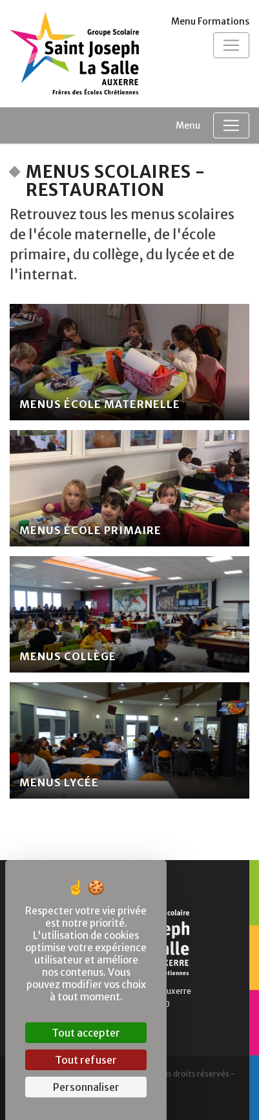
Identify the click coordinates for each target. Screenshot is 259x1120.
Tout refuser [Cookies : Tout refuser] (86, 1059)
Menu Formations (210, 21)
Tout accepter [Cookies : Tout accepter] (86, 1032)
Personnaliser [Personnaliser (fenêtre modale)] (86, 1087)
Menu (188, 125)
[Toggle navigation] (231, 45)
